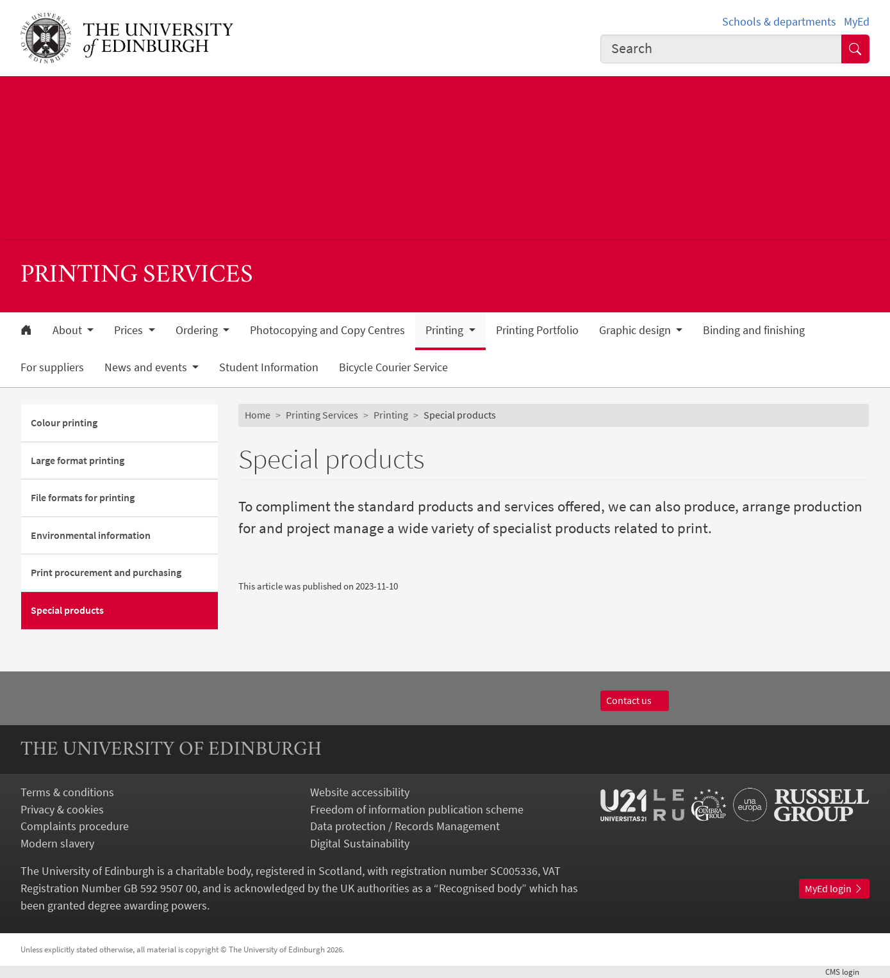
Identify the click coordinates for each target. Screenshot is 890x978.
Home (257, 414)
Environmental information (91, 535)
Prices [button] (129, 330)
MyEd (856, 21)
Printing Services (322, 414)
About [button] (69, 330)
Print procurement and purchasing (106, 572)
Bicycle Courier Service (393, 367)
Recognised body (480, 888)
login (847, 972)
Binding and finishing (754, 330)
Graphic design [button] (636, 330)
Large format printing (77, 460)
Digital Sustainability (359, 843)
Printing (391, 414)
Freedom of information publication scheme (416, 809)
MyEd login (834, 888)
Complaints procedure (75, 826)
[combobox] (721, 49)
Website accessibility (359, 792)
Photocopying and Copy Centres (327, 330)
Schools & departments (779, 21)
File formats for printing (83, 497)
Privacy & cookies (62, 809)
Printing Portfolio (537, 330)
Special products (67, 610)
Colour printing (64, 422)
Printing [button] (445, 330)
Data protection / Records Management (405, 826)
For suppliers (52, 367)
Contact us (635, 700)
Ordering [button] (198, 330)
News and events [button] (147, 367)
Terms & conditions (67, 792)
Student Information (268, 367)
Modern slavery (57, 843)
